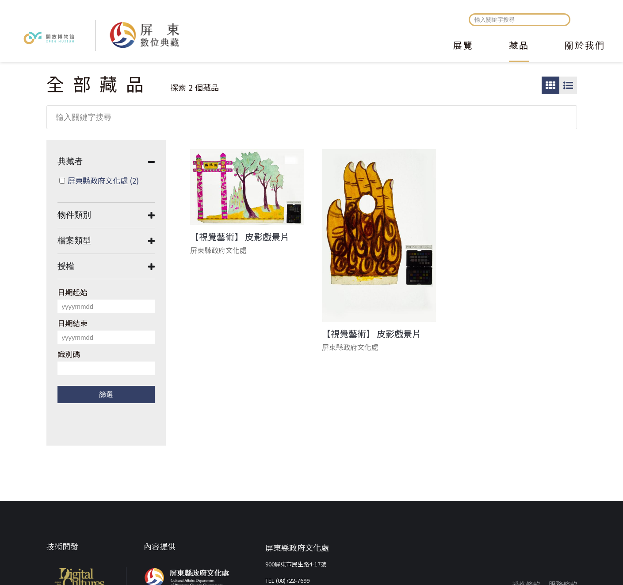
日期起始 (72, 291)
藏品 (519, 46)
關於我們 (585, 46)
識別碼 (68, 353)
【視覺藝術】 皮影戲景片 (239, 236)
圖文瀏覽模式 (568, 85)
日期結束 (72, 322)
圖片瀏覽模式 (550, 85)
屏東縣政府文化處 (103, 180)
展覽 (463, 46)
